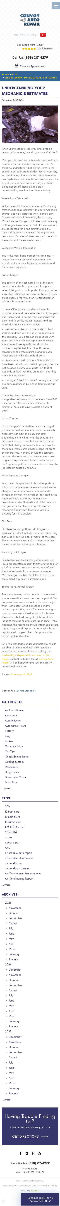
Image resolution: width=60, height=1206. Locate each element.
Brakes (9, 741)
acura (8, 837)
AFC (7, 847)
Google (27, 1155)
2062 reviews (45, 48)
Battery (9, 731)
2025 (8, 902)
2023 (8, 1031)
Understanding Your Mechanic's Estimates (31, 77)
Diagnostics (12, 772)
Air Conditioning (14, 710)
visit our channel (26, 35)
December (15, 969)
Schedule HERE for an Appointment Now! (40, 1199)
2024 (8, 964)
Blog (14, 74)
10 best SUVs (12, 816)
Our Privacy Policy (36, 1181)
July (11, 928)
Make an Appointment (33, 66)
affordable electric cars (19, 858)
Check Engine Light (16, 756)
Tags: (6, 798)
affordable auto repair (18, 853)
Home (5, 74)
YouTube (39, 1155)
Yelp (33, 1155)
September (15, 918)
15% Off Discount (15, 827)
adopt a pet (12, 842)
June (11, 933)
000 (7, 806)
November (15, 908)
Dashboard (11, 767)
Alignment (11, 715)
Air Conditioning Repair (19, 878)
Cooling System (14, 761)
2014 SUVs (11, 832)
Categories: (12, 702)
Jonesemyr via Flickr (21, 674)
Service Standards (26, 690)
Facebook (21, 1155)
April (11, 944)
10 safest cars (13, 822)
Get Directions (25, 1136)
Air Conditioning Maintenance (23, 873)
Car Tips (10, 751)
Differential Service (16, 777)
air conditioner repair (17, 868)
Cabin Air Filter (14, 746)
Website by (30, 1190)
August (13, 923)
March (12, 949)
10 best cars (12, 811)
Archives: (10, 894)
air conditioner (13, 863)
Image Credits (22, 1181)
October (14, 913)
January (13, 959)
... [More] (6, 788)
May (11, 938)
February (14, 954)
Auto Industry (13, 720)
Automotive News (15, 725)
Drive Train (11, 782)
